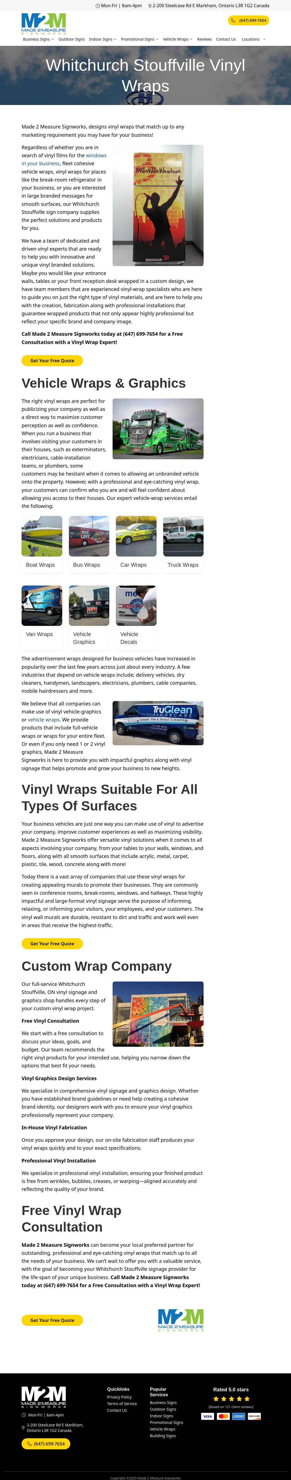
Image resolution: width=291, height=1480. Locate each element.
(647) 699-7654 (248, 20)
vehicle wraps (43, 719)
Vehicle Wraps (178, 39)
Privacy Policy (119, 1397)
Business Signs (38, 39)
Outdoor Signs (72, 39)
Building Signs (163, 1435)
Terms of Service (122, 1403)
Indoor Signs (103, 39)
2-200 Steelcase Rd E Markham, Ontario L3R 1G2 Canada (209, 5)
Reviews (204, 39)
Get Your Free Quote (52, 361)
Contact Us (226, 39)
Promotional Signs (140, 39)
